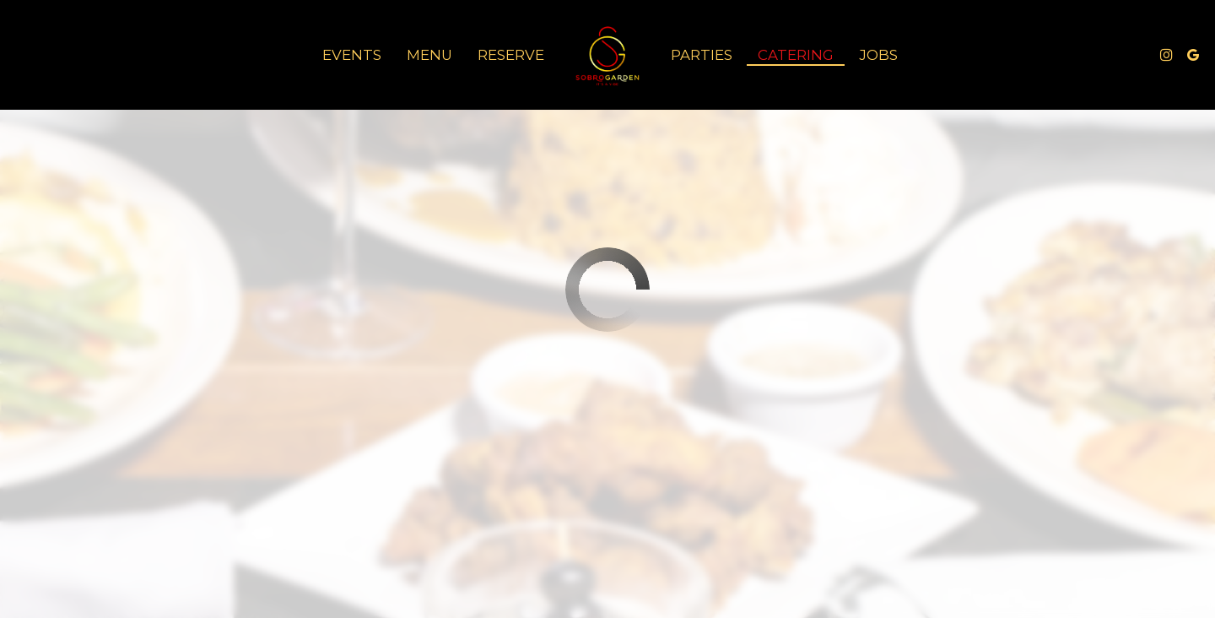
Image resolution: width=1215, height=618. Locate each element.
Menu (429, 54)
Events (351, 54)
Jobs (878, 54)
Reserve (511, 54)
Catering (796, 54)
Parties (701, 54)
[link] (607, 54)
